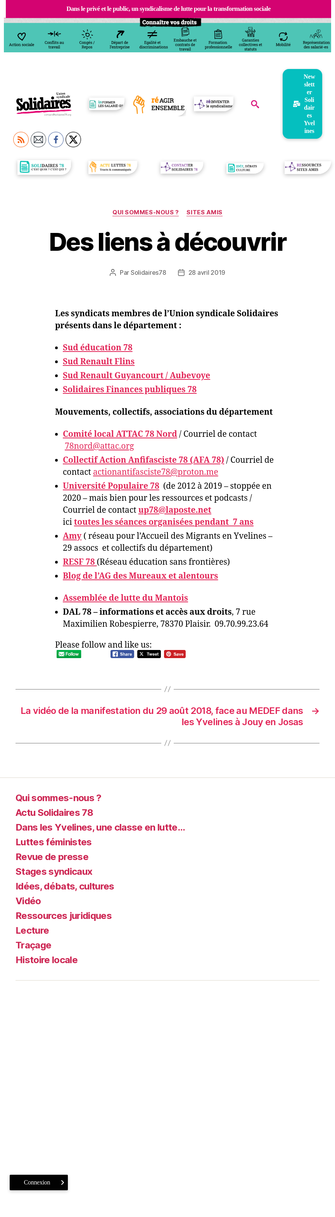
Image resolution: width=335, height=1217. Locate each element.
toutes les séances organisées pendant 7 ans (164, 522)
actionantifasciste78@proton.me (155, 472)
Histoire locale (47, 959)
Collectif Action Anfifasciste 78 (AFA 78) (143, 460)
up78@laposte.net (174, 510)
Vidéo (28, 901)
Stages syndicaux (54, 871)
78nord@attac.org (99, 446)
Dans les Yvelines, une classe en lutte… (100, 827)
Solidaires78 (148, 272)
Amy (72, 536)
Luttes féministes (54, 842)
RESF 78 (80, 562)
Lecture (32, 930)
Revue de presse (52, 856)
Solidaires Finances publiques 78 (130, 389)
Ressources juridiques (64, 915)
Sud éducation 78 (98, 348)
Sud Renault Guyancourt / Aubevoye (136, 376)
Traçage (33, 945)
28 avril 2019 (207, 272)
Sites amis (204, 212)
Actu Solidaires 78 (54, 812)
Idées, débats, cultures (65, 886)
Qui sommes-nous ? (145, 212)
